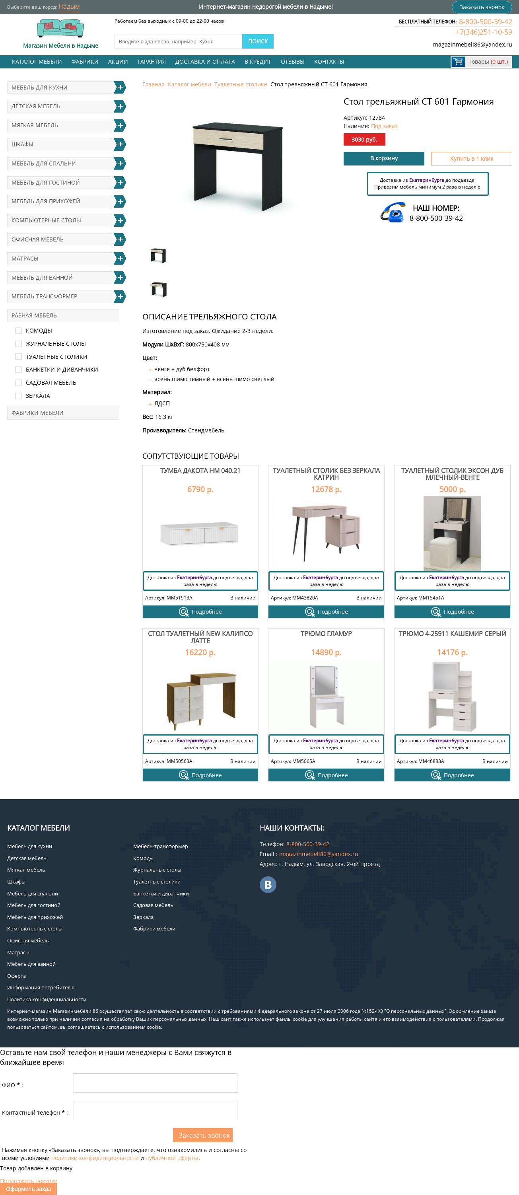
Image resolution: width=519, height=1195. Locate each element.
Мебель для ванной (42, 277)
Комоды (39, 330)
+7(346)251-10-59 (484, 32)
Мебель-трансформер (44, 296)
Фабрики (85, 61)
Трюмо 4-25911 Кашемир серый (452, 633)
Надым (69, 6)
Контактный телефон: (35, 1112)
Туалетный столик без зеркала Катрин (326, 474)
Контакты (329, 61)
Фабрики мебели (38, 412)
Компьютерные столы (46, 220)
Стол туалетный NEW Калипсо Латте (200, 637)
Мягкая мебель (35, 125)
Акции (118, 61)
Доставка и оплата (205, 61)
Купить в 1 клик (471, 158)
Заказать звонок (482, 7)
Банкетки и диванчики (62, 369)
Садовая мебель (51, 382)
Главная (153, 84)
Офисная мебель (38, 239)
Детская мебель (36, 106)
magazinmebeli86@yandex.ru (472, 44)
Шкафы (22, 144)
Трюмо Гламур (326, 633)
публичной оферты (172, 1158)
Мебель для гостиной (46, 182)
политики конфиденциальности (95, 1158)
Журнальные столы (56, 343)
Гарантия (152, 61)
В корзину (384, 158)
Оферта (16, 975)
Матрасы (25, 258)
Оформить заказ (28, 1189)
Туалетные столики (240, 84)
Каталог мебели (37, 61)
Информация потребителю (41, 987)
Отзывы (293, 61)
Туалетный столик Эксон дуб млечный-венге (452, 474)
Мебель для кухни (40, 87)
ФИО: (12, 1085)
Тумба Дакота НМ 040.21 (200, 470)
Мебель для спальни (44, 163)
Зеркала (38, 395)
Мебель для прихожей (46, 201)
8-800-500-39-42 (485, 21)
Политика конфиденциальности (46, 999)
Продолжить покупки (29, 1181)
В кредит (258, 61)
